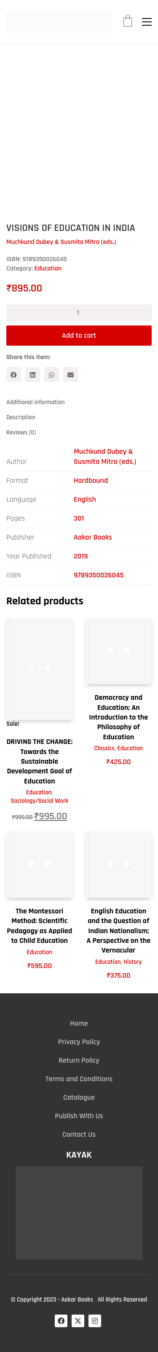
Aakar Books (93, 537)
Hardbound (91, 480)
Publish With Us (79, 1116)
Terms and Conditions (79, 1079)
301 (79, 518)
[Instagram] (94, 1321)
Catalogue (79, 1097)
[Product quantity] (79, 312)
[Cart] (128, 22)
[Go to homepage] (59, 22)
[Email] (70, 374)
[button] (147, 22)
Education (48, 268)
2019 (81, 556)
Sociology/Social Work (39, 801)
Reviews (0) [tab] (21, 433)
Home (79, 1023)
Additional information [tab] (35, 402)
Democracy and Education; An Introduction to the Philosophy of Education (118, 717)
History (132, 962)
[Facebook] (13, 374)
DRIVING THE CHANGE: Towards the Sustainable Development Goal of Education (39, 761)
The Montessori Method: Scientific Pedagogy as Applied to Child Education (39, 925)
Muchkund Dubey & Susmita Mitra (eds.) (105, 456)
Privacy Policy (79, 1042)
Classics (104, 748)
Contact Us (79, 1134)
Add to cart (79, 335)
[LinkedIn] (32, 374)
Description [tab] (20, 417)
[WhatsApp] (51, 374)
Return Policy (79, 1060)
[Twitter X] (78, 1321)
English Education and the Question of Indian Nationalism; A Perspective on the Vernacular (118, 930)
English (85, 499)
